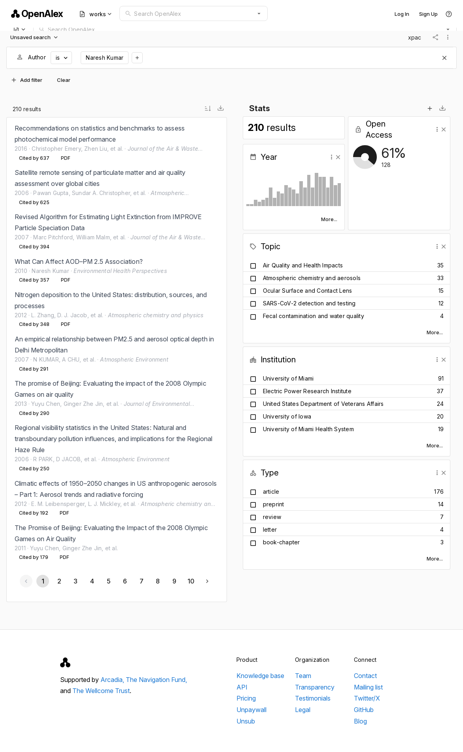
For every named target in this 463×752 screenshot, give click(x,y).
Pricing (246, 698)
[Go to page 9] (174, 581)
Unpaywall (251, 710)
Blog (360, 721)
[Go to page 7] (141, 581)
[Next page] (207, 581)
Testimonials (313, 698)
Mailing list (368, 687)
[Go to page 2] (59, 581)
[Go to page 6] (125, 581)
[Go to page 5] (108, 581)
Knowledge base (260, 676)
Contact (365, 676)
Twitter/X (367, 698)
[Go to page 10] (190, 581)
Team (303, 676)
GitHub (364, 710)
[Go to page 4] (91, 581)
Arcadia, (113, 680)
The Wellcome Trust (101, 691)
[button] (259, 13)
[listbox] (117, 342)
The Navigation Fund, (156, 680)
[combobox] (193, 13)
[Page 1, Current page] (42, 581)
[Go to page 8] (157, 581)
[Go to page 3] (75, 581)
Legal (302, 710)
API (242, 687)
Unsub (245, 721)
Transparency (314, 687)
